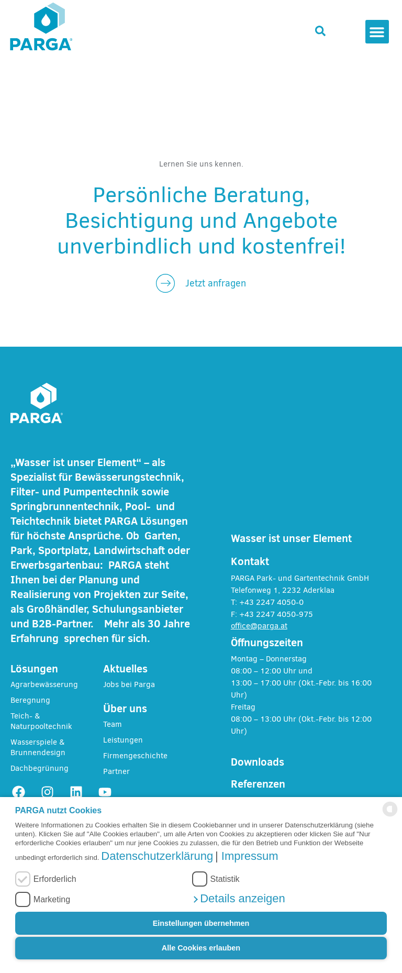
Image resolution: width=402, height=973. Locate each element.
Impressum (249, 856)
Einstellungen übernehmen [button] (201, 923)
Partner (116, 771)
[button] (238, 898)
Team (112, 724)
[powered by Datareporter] (390, 813)
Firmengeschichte (135, 755)
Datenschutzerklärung (157, 856)
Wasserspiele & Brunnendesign (37, 747)
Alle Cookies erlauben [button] (201, 948)
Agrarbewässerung (44, 684)
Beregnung (30, 700)
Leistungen (123, 740)
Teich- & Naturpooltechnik (41, 721)
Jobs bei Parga (129, 684)
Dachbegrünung (39, 768)
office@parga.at (259, 626)
